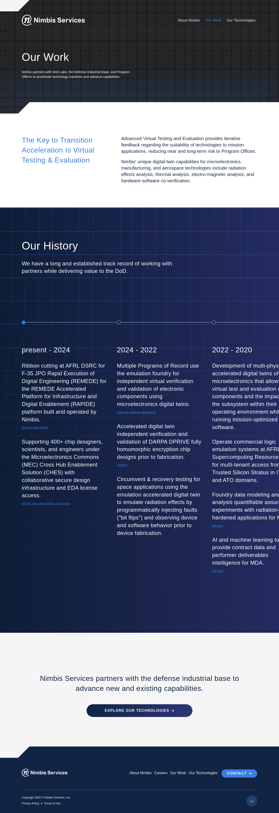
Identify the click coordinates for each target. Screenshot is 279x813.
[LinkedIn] (251, 800)
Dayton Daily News (35, 427)
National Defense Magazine (137, 412)
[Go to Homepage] (55, 20)
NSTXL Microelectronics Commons (47, 503)
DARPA (122, 465)
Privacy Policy (30, 802)
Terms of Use (52, 802)
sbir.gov (217, 525)
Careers (160, 773)
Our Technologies (241, 20)
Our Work (213, 20)
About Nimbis (189, 20)
